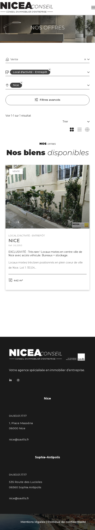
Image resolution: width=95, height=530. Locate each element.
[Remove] (47, 72)
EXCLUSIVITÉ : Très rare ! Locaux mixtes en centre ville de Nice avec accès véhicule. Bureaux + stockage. (45, 253)
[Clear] (85, 59)
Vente (16, 171)
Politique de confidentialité (67, 522)
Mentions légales (33, 522)
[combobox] (47, 59)
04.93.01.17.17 (18, 415)
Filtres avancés (50, 99)
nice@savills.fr (19, 439)
